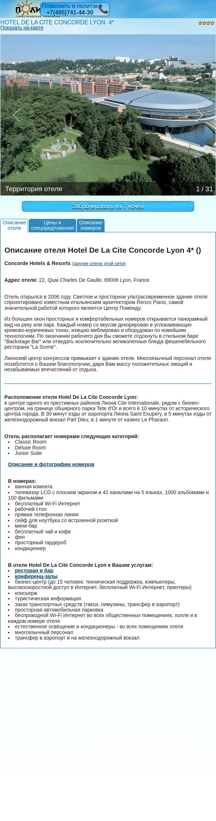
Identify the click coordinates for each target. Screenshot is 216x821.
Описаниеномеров (90, 225)
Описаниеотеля (14, 225)
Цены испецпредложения (52, 225)
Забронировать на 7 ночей (108, 206)
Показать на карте (22, 28)
